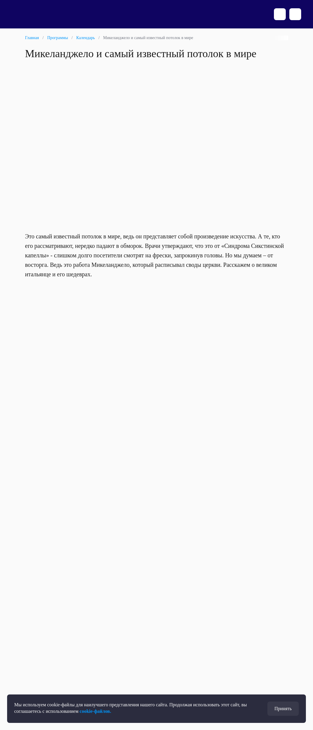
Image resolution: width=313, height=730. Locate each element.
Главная (32, 38)
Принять (283, 708)
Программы (57, 38)
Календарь (85, 38)
